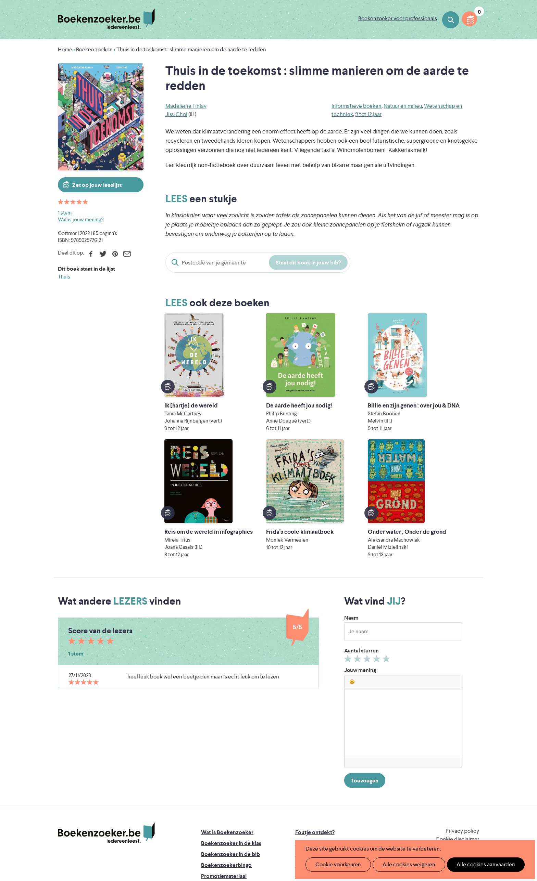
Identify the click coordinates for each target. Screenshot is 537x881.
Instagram (473, 749)
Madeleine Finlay (186, 105)
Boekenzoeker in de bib (230, 742)
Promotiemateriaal (224, 764)
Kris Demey (312, 824)
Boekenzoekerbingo (226, 753)
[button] (352, 570)
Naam (351, 505)
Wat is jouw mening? (80, 219)
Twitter (103, 254)
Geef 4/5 (377, 548)
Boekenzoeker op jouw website (334, 731)
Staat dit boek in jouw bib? (308, 262)
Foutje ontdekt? (315, 720)
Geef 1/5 (348, 548)
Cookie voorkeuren (335, 864)
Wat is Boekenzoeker (227, 720)
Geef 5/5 (387, 548)
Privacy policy (462, 719)
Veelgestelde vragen (226, 775)
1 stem (65, 212)
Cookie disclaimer (457, 727)
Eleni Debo (252, 824)
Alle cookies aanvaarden (474, 864)
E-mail (127, 254)
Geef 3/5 (368, 548)
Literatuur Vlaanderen (447, 795)
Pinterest (115, 254)
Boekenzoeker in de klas (231, 731)
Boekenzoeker (106, 19)
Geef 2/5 (358, 548)
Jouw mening (360, 558)
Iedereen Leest (300, 795)
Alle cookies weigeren (401, 864)
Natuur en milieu (403, 105)
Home (65, 49)
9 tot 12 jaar (368, 114)
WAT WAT (263, 814)
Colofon (305, 753)
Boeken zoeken (450, 19)
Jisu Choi (176, 114)
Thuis (64, 276)
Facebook (91, 254)
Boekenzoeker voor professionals (397, 18)
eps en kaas (375, 824)
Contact (305, 764)
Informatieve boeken (357, 105)
